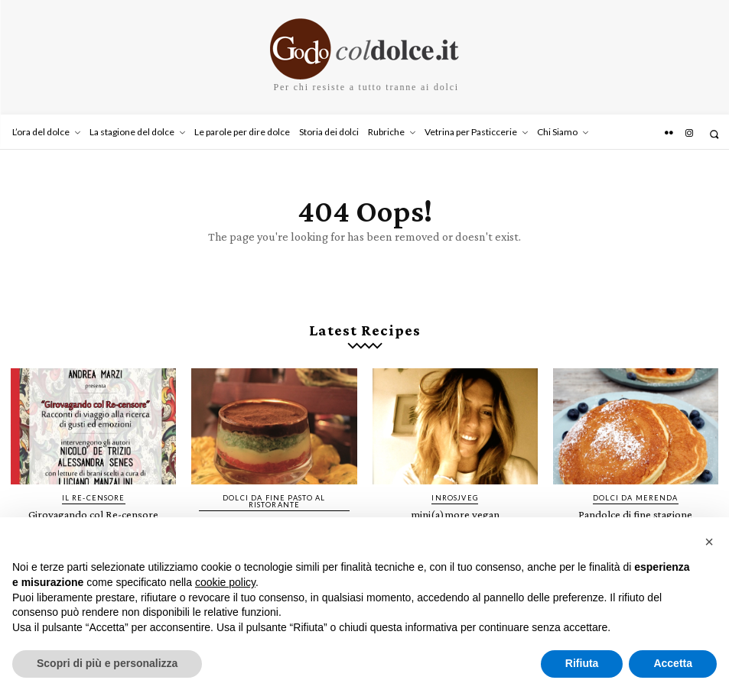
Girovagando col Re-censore (93, 511)
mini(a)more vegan (454, 511)
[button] (714, 134)
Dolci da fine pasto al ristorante (274, 498)
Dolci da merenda (635, 495)
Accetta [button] (672, 663)
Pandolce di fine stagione (635, 511)
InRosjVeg (455, 495)
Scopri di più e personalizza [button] (107, 663)
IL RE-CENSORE (93, 495)
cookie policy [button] (225, 582)
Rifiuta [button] (582, 663)
